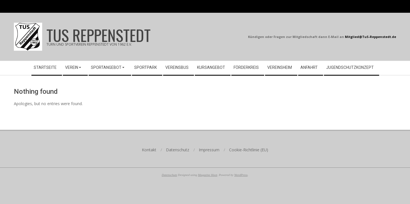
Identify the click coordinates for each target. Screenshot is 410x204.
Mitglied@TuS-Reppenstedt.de (370, 37)
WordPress (240, 175)
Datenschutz (169, 175)
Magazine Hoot (207, 175)
